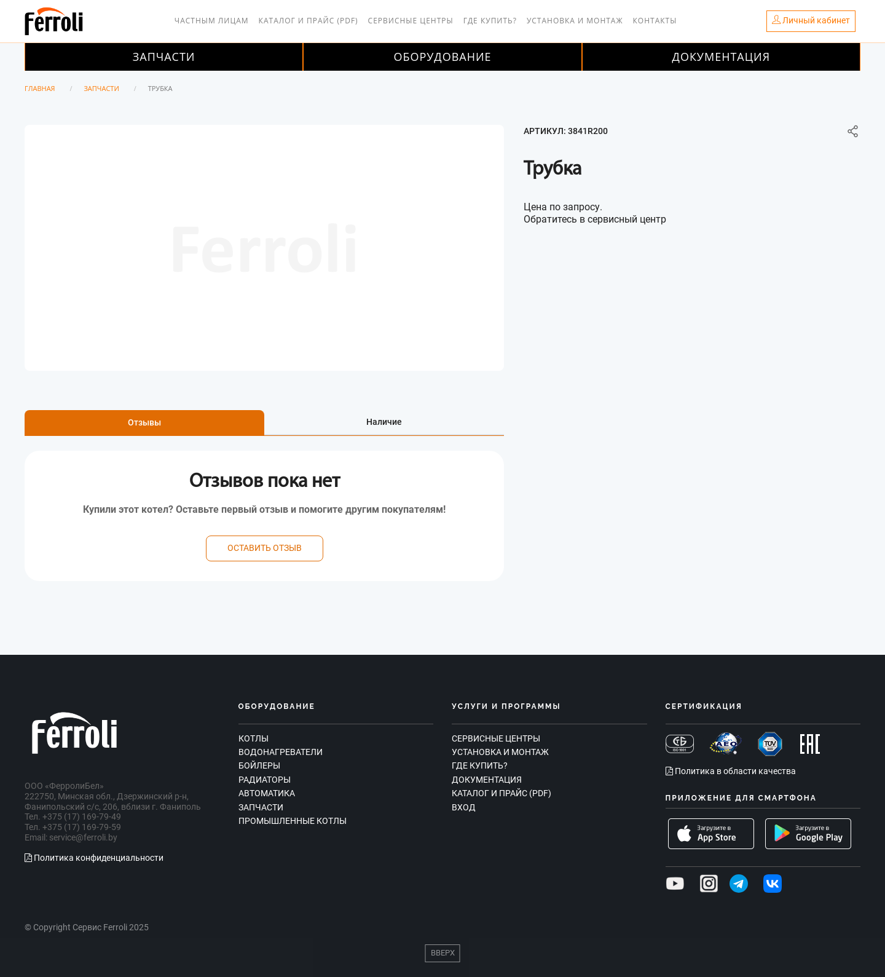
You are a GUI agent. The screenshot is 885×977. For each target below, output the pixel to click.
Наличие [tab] (384, 422)
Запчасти (164, 56)
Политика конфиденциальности (94, 858)
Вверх (443, 952)
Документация (721, 56)
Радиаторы (264, 780)
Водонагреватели (280, 752)
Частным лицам (212, 20)
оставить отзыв (264, 548)
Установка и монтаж (575, 20)
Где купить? (490, 20)
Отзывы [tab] (144, 422)
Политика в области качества (731, 771)
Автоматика (266, 793)
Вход (464, 807)
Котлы (253, 738)
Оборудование (442, 56)
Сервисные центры (411, 20)
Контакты (655, 20)
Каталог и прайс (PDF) (308, 20)
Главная (40, 88)
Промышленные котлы (292, 821)
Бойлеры (259, 765)
